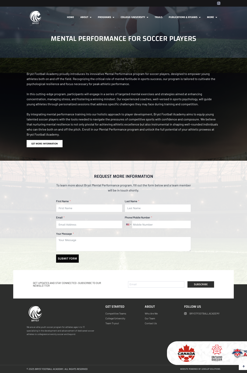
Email (59, 217)
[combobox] (128, 224)
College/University (134, 17)
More (212, 17)
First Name (62, 201)
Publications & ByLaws (185, 17)
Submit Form (67, 258)
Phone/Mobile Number (137, 217)
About (86, 17)
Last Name (131, 201)
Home (70, 17)
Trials (158, 17)
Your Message (64, 233)
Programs (106, 17)
